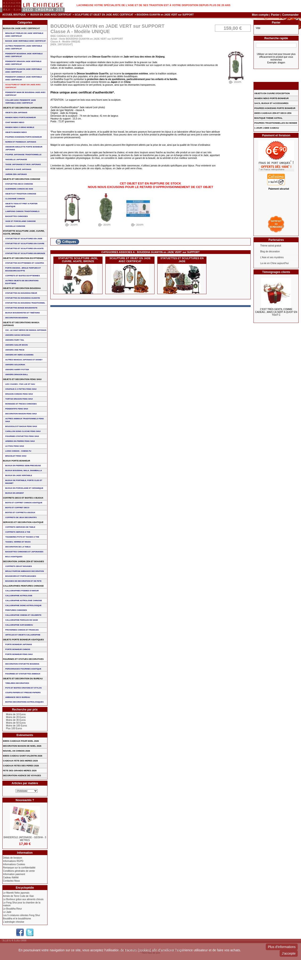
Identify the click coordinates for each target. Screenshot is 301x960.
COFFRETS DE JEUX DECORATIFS (21, 517)
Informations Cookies (14, 864)
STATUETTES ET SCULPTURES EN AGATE (24, 248)
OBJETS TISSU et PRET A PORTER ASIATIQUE (21, 205)
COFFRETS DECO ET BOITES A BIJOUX (23, 498)
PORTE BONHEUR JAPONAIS (18, 644)
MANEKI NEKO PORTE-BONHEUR (20, 117)
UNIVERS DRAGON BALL (16, 374)
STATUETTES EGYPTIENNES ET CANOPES (24, 263)
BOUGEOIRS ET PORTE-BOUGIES (20, 576)
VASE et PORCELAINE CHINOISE (20, 221)
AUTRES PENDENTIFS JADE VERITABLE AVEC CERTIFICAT (23, 47)
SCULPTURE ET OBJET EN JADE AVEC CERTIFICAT (104, 14)
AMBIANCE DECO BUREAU (17, 697)
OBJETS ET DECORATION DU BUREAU (23, 678)
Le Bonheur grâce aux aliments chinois (23, 899)
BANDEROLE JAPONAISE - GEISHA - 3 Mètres (25, 838)
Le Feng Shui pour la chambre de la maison (21, 904)
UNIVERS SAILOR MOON (16, 345)
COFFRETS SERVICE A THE (17, 532)
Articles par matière (25, 783)
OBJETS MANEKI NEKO (16, 132)
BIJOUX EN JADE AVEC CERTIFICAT (50, 14)
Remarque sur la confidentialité (19, 867)
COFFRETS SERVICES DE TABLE (20, 527)
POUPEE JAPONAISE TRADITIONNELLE (23, 155)
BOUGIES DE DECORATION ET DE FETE (23, 581)
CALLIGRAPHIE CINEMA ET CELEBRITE (23, 615)
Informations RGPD (13, 861)
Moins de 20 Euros (16, 717)
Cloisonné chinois (15, 199)
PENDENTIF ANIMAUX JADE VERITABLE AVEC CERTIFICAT (23, 78)
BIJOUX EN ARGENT (14, 493)
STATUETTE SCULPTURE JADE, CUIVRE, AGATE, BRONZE (78, 260)
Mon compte (260, 14)
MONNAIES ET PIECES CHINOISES (21, 404)
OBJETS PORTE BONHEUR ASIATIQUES (23, 639)
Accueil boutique (14, 14)
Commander (290, 14)
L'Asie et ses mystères (272, 257)
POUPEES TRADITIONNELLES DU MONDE (275, 123)
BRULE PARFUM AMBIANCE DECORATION (24, 571)
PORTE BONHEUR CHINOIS (17, 649)
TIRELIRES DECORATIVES (17, 683)
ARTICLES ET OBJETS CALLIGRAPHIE (22, 635)
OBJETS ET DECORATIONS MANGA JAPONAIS (21, 323)
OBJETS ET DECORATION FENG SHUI (22, 379)
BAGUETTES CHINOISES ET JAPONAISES (24, 552)
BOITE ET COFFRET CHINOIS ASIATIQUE (23, 503)
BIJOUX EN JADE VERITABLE (18, 475)
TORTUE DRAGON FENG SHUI (19, 399)
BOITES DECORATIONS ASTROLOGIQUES (24, 702)
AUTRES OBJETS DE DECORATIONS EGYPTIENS (22, 282)
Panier (275, 14)
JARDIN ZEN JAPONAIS (16, 174)
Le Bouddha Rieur (12, 908)
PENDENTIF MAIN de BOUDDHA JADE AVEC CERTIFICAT (25, 93)
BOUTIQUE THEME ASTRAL (268, 118)
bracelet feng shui (15, 456)
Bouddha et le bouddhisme (17, 918)
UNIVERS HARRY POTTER (17, 370)
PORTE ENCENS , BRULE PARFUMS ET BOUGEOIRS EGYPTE (23, 269)
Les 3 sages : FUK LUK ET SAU (20, 384)
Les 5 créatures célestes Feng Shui (21, 915)
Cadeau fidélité (11, 877)
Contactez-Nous (11, 880)
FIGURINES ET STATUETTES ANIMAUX (22, 674)
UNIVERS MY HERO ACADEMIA (19, 355)
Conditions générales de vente (19, 871)
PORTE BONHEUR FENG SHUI (19, 654)
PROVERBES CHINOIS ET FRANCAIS (22, 630)
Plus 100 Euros (14, 728)
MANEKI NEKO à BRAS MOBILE (19, 127)
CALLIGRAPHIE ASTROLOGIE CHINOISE (23, 600)
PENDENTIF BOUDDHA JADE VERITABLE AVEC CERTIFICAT (24, 55)
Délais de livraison (12, 857)
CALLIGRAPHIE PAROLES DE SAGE (21, 620)
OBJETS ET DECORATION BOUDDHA (22, 288)
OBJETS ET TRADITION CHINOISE (20, 194)
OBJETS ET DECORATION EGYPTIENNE (23, 258)
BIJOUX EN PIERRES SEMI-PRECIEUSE (23, 466)
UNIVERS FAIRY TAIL (14, 340)
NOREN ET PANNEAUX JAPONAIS (20, 142)
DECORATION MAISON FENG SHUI (21, 414)
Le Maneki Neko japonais (16, 892)
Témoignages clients (276, 272)
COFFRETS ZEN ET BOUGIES (18, 566)
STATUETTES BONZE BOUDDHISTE (21, 308)
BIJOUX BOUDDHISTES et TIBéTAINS (22, 313)
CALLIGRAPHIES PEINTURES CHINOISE (23, 586)
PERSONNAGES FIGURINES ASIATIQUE (23, 669)
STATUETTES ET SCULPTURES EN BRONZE (25, 253)
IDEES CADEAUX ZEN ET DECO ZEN (272, 113)
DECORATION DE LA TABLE (18, 547)
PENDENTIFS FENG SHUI (16, 409)
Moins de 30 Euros (16, 720)
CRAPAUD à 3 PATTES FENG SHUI (20, 389)
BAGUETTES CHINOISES (16, 216)
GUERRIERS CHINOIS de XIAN (19, 189)
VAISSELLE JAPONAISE (16, 159)
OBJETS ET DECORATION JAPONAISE (22, 108)
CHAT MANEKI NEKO (14, 122)
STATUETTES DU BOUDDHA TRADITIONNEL (25, 303)
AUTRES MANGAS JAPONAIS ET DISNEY (24, 360)
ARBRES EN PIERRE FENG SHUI (20, 441)
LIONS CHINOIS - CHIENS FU (18, 451)
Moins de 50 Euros (16, 723)
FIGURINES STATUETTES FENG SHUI (22, 436)
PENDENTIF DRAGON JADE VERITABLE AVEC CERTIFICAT (23, 62)
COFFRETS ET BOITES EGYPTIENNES (22, 276)
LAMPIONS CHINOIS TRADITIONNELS (22, 211)
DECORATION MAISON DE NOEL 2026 (22, 746)
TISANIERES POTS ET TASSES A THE (22, 537)
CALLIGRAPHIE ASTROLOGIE (18, 596)
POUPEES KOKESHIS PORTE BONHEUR (23, 137)
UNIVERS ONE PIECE (14, 350)
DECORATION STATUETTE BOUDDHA (22, 664)
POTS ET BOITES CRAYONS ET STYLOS (23, 688)
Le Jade (7, 912)
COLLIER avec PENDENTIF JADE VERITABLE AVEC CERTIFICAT (20, 101)
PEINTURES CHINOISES (16, 610)
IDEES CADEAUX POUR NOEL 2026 (21, 741)
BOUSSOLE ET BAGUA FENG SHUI (21, 426)
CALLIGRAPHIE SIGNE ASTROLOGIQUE (23, 605)
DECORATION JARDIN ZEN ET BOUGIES (23, 561)
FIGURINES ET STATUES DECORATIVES (23, 659)
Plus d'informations (282, 947)
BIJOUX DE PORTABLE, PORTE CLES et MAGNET (23, 481)
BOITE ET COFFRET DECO (17, 508)
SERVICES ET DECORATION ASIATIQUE (23, 522)
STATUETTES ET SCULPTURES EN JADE (182, 260)
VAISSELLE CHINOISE (15, 226)
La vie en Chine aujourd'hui (274, 263)
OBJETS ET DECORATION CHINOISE (21, 179)
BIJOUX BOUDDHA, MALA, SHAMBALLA (23, 470)
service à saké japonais (18, 169)
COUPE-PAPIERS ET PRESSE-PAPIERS (23, 692)
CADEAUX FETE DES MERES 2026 (20, 761)
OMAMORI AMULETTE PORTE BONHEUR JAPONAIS (23, 148)
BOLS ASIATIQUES (13, 557)
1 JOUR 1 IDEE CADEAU (266, 128)
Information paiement (14, 874)
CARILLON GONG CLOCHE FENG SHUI (23, 431)
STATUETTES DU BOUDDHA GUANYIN (22, 298)
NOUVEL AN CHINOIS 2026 (16, 751)
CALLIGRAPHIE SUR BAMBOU (19, 625)
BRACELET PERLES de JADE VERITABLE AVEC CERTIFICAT (24, 34)
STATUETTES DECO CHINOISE (19, 184)
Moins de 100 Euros (16, 725)
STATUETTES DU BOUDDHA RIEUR (21, 293)
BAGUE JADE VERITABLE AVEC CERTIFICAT (25, 41)
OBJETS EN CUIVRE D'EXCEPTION (272, 93)
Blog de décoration (270, 251)
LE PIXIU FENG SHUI (14, 446)
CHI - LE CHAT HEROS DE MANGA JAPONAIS (25, 330)
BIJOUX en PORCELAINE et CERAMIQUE (24, 488)
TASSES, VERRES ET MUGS (18, 542)
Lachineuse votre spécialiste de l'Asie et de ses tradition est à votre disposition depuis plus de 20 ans (153, 5)
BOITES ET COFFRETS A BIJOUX (20, 512)
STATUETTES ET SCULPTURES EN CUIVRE (24, 243)
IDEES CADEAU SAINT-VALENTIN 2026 (22, 756)
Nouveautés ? (25, 800)
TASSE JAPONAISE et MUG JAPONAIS (23, 164)
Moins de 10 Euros (16, 714)
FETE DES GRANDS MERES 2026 (20, 770)
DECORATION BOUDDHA (16, 318)
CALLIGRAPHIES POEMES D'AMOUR (22, 591)
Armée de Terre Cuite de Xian (18, 896)
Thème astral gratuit (270, 245)
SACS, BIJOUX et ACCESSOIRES (271, 103)
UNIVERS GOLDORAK (15, 365)
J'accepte (289, 953)
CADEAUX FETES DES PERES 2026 (21, 765)
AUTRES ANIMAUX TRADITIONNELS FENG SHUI (24, 420)
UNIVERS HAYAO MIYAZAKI (17, 335)
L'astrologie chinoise (13, 922)
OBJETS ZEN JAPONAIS (16, 112)
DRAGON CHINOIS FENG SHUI (19, 394)
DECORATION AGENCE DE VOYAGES (22, 775)
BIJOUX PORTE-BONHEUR (16, 461)
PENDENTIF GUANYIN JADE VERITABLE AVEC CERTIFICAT (23, 70)
